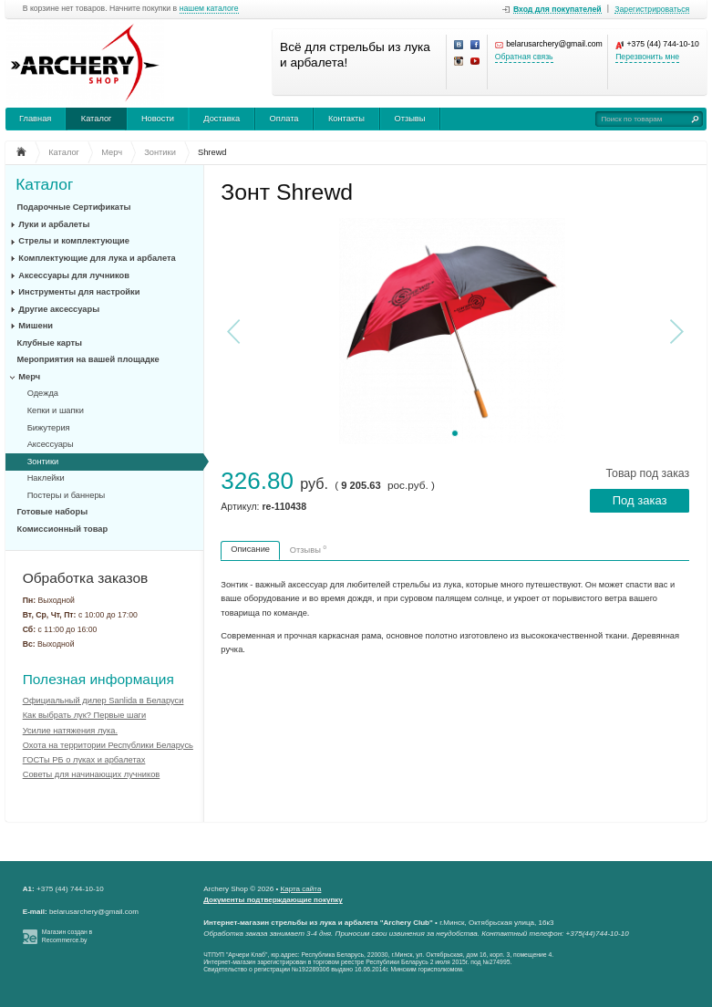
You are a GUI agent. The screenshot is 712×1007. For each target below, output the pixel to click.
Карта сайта (301, 889)
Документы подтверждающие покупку (273, 900)
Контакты (346, 118)
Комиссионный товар (62, 529)
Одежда (42, 393)
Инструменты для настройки (78, 291)
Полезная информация (98, 679)
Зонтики (43, 461)
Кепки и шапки (55, 410)
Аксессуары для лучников (73, 275)
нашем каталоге (209, 9)
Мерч (29, 376)
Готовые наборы (52, 511)
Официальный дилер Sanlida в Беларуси (103, 700)
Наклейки (46, 478)
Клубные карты (50, 343)
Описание (250, 549)
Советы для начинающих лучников (91, 774)
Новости (157, 118)
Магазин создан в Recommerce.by (67, 936)
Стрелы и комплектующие (73, 240)
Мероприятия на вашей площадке (88, 359)
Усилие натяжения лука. (70, 730)
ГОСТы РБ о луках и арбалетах (84, 759)
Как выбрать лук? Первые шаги (85, 715)
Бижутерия (48, 427)
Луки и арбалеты (53, 224)
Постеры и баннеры (66, 495)
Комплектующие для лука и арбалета (96, 258)
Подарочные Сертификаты (74, 207)
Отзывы (409, 118)
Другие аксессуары (58, 309)
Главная (35, 118)
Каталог (96, 118)
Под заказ (640, 500)
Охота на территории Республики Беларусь (108, 745)
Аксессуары (50, 444)
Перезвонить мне (647, 57)
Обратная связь (524, 57)
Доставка (221, 118)
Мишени (35, 325)
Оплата (284, 118)
